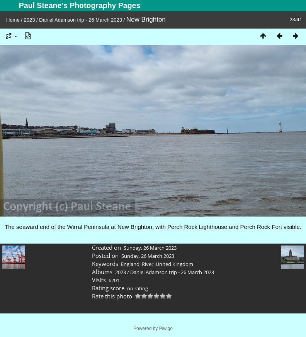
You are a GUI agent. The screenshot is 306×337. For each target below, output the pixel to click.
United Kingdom (174, 264)
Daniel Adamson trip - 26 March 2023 (80, 20)
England (130, 264)
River (147, 264)
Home (13, 20)
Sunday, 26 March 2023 (150, 247)
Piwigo (166, 328)
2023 (29, 20)
